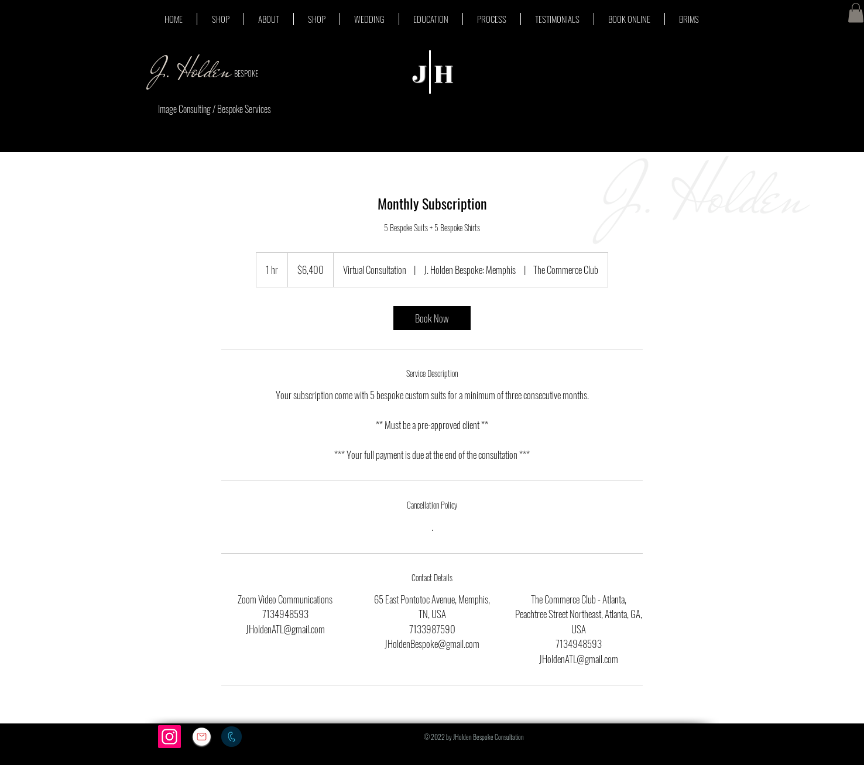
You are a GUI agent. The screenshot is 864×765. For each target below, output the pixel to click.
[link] (432, 318)
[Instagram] (169, 736)
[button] (856, 12)
